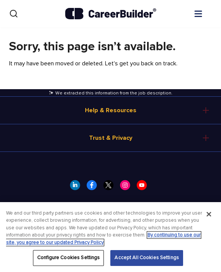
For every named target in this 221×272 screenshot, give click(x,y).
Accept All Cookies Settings (146, 258)
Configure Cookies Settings (68, 258)
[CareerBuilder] (110, 13)
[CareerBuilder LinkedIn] (77, 187)
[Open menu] (206, 13)
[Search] (13, 13)
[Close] (209, 214)
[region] (110, 237)
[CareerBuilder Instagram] (127, 187)
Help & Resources (110, 110)
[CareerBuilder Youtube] (144, 187)
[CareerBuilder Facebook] (94, 187)
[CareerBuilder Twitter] (110, 187)
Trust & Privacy (110, 138)
